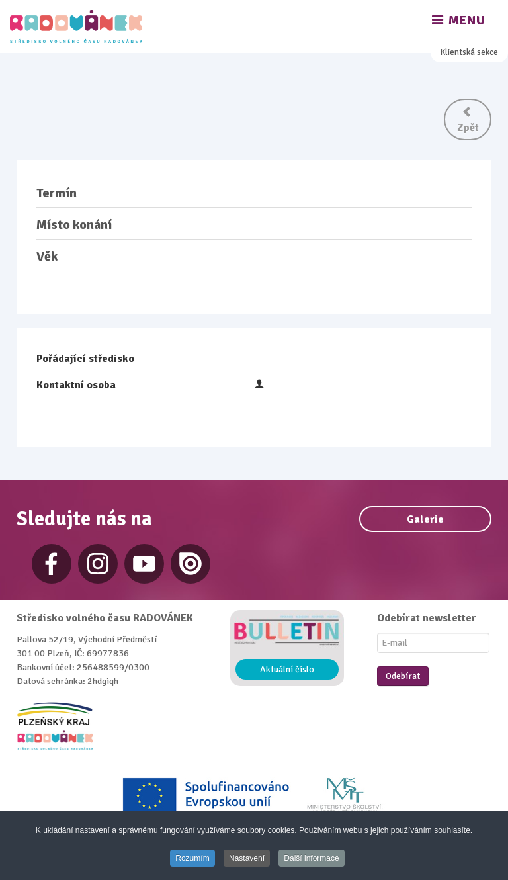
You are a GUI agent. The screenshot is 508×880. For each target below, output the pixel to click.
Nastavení (247, 858)
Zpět (468, 119)
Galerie (425, 519)
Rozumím (192, 858)
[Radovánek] (78, 26)
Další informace (311, 858)
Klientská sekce (469, 52)
